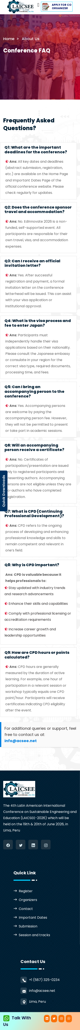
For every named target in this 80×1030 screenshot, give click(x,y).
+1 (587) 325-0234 (44, 979)
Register (26, 891)
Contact (26, 908)
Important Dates (33, 917)
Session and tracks (34, 935)
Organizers (28, 899)
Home (9, 38)
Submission (28, 926)
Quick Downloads (3, 491)
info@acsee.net (42, 990)
